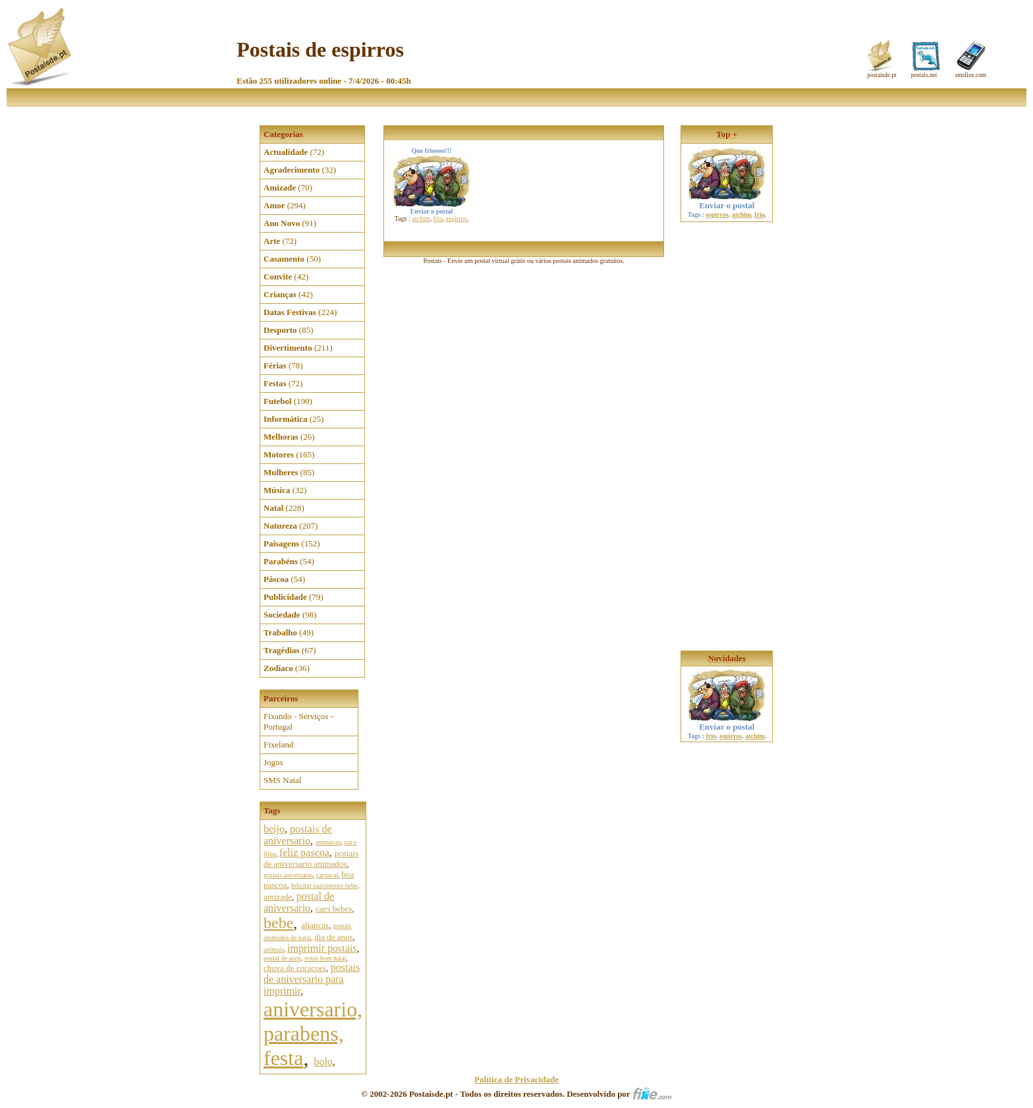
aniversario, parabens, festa (313, 1033)
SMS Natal (282, 780)
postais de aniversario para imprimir (312, 979)
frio (438, 218)
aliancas (315, 925)
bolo (323, 1061)
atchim (421, 218)
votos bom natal (325, 958)
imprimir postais (321, 948)
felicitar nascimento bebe (324, 885)
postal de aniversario (299, 902)
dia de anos (333, 937)
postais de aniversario (298, 834)
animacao (328, 842)
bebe (278, 922)
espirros (456, 218)
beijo (274, 828)
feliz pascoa (304, 852)
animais (274, 949)
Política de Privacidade (516, 1079)
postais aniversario (288, 875)
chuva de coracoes (295, 968)
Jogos (273, 762)
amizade (278, 897)
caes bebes (334, 909)
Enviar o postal (726, 201)
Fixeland (279, 744)
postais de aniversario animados (311, 858)
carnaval (327, 875)
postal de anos (282, 958)
